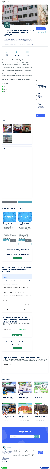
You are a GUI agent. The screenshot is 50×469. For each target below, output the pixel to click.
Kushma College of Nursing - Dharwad (7, 396)
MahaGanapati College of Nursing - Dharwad (25, 396)
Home (5, 28)
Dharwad (17, 28)
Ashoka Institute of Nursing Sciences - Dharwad (23, 418)
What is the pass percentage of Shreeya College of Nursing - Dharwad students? (16, 310)
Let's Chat (4, 467)
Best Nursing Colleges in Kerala (18, 454)
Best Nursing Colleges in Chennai (18, 455)
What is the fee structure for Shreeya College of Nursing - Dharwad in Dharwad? (15, 276)
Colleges (9, 28)
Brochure (9, 202)
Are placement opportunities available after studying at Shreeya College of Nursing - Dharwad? (16, 305)
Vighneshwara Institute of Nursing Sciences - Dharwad (9, 418)
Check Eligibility (12, 240)
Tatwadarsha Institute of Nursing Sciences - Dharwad (41, 418)
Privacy (33, 451)
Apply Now (25, 202)
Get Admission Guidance (9, 243)
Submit (37, 436)
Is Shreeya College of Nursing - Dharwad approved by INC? (13, 292)
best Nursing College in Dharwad (21, 341)
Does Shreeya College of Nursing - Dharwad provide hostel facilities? (15, 295)
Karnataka (13, 28)
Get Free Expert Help (17, 257)
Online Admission (41, 28)
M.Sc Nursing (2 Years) (8, 368)
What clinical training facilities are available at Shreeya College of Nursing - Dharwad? (16, 299)
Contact (33, 450)
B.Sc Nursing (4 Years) (8, 364)
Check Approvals (41, 32)
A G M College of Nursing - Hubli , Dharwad (41, 396)
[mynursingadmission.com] (17, 174)
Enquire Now (41, 115)
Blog (32, 453)
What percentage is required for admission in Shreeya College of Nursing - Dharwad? (16, 288)
